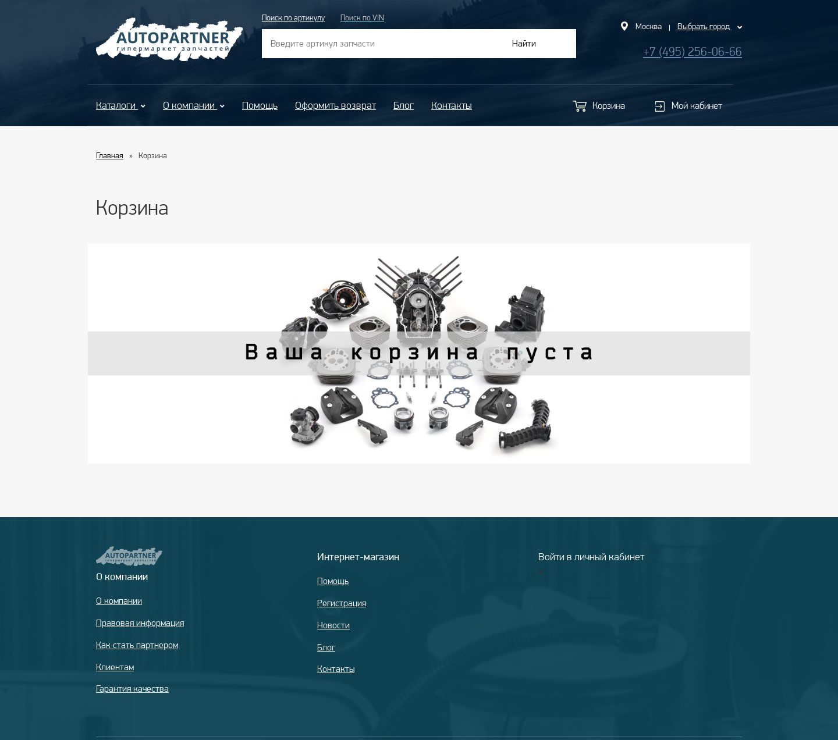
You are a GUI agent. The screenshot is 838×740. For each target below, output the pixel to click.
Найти (524, 43)
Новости (333, 625)
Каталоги (120, 105)
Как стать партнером (137, 644)
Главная (109, 155)
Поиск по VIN (362, 17)
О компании (194, 105)
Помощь (260, 105)
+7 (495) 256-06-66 (692, 51)
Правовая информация (140, 622)
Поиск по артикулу (293, 17)
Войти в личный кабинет (591, 556)
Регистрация (341, 603)
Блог (403, 105)
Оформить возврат (335, 105)
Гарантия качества (132, 688)
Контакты (451, 105)
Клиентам (115, 667)
